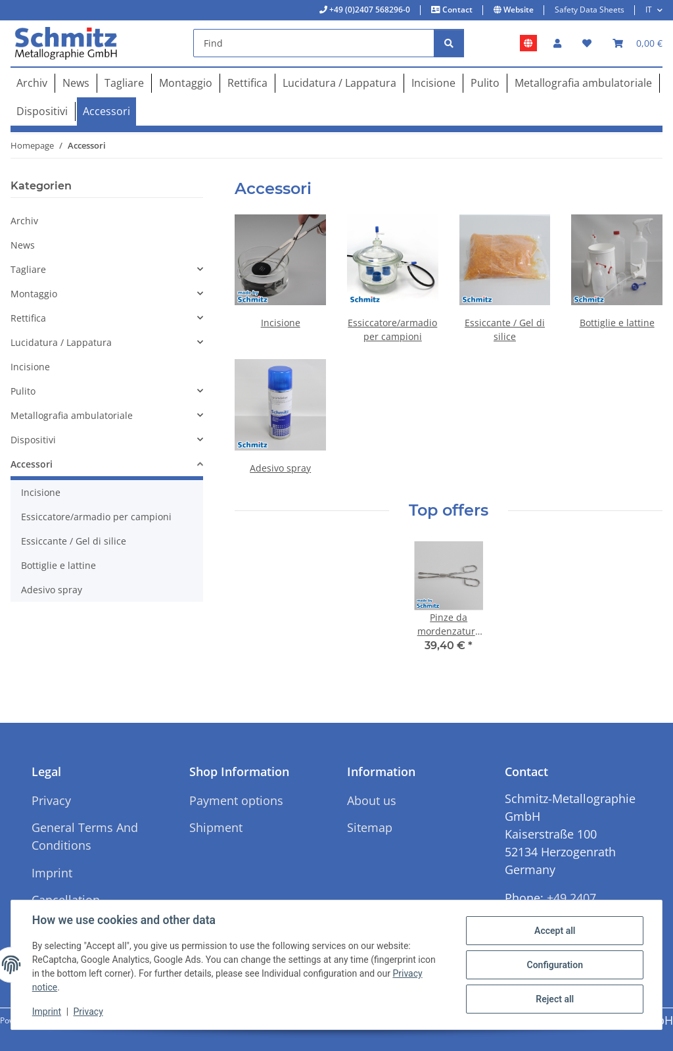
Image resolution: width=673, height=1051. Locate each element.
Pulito (23, 391)
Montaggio (34, 293)
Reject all (555, 999)
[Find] (313, 43)
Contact (456, 9)
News (23, 245)
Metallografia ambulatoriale (72, 415)
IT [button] (648, 9)
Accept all (554, 930)
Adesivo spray (280, 468)
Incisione (280, 322)
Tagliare (28, 269)
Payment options (236, 800)
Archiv (24, 220)
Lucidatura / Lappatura (61, 342)
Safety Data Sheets (589, 9)
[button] (557, 43)
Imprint (46, 1011)
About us (371, 800)
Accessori (32, 464)
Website (517, 9)
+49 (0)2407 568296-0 (368, 9)
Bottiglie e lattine (617, 322)
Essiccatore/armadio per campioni (96, 516)
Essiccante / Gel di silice (73, 541)
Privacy (88, 1011)
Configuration (554, 965)
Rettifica (28, 318)
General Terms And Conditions (85, 836)
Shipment (216, 827)
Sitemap (369, 827)
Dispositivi (33, 439)
